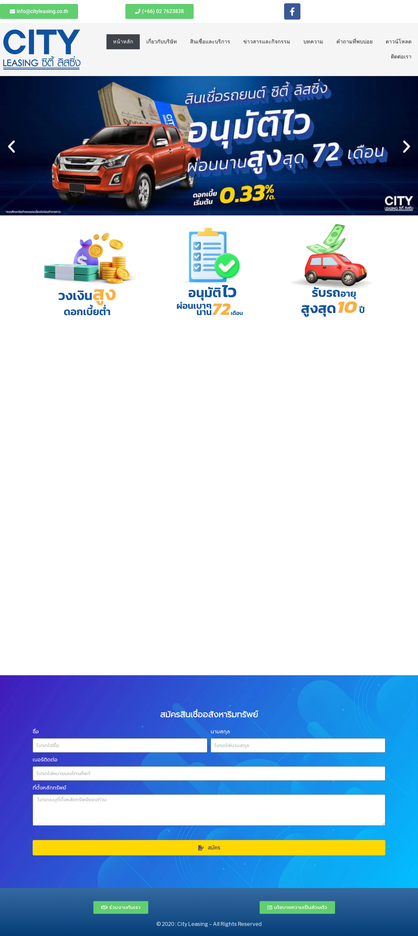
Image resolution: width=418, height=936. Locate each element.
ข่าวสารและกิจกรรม (266, 42)
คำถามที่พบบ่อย (354, 42)
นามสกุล (220, 731)
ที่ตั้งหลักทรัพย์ (49, 788)
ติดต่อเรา (401, 57)
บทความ (313, 42)
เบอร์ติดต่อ (45, 760)
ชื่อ (36, 731)
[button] (11, 147)
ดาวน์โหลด (398, 42)
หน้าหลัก (123, 42)
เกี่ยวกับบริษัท (161, 42)
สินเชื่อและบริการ (210, 42)
